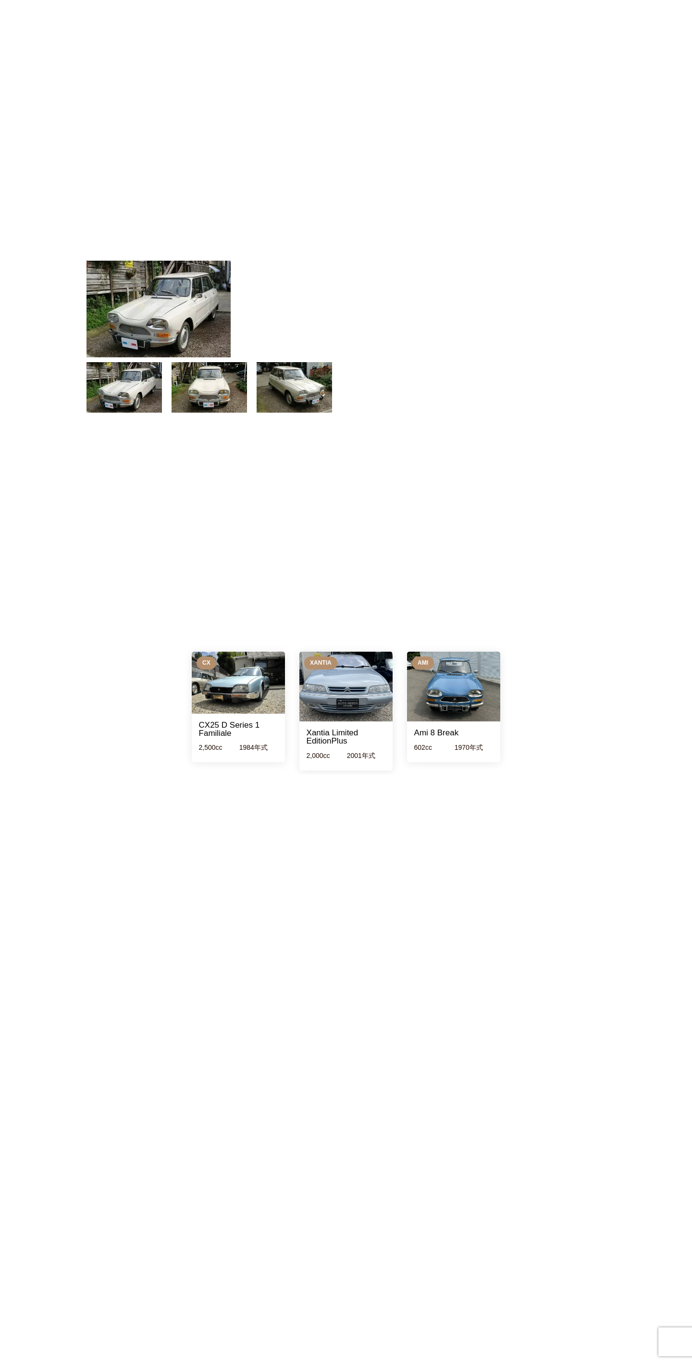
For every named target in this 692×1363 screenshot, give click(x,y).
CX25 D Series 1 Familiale (229, 729)
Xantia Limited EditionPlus (332, 736)
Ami (423, 662)
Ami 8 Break (436, 732)
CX (206, 662)
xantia (321, 662)
